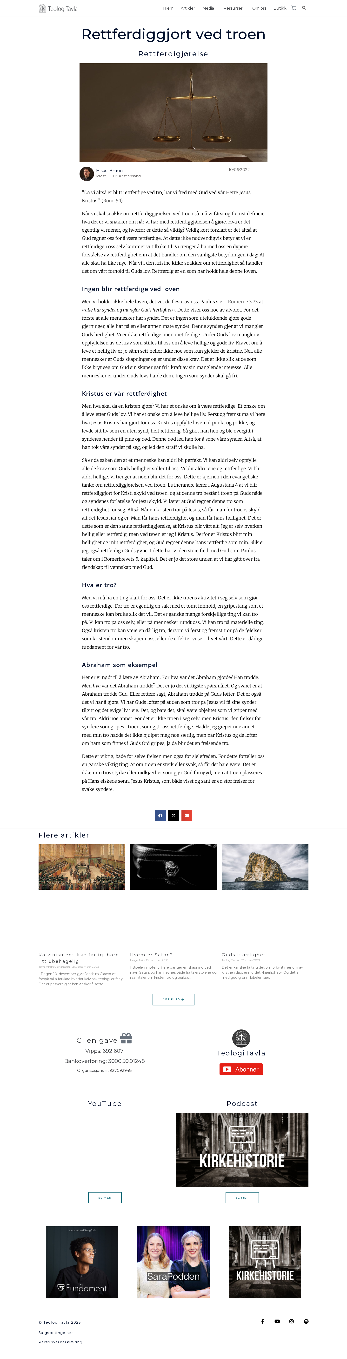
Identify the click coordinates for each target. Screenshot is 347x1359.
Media (208, 8)
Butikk (280, 8)
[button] (209, 8)
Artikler (188, 8)
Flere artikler (64, 835)
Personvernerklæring (61, 1342)
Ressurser (233, 8)
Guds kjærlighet (244, 955)
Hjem (168, 8)
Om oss (259, 8)
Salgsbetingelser (56, 1333)
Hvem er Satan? (151, 955)
